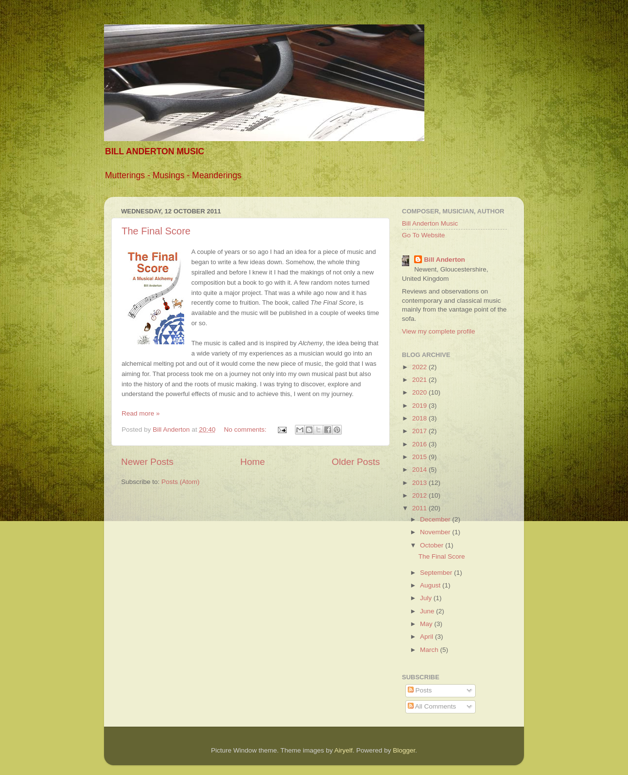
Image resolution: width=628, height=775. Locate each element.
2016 (420, 444)
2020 (420, 392)
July (427, 598)
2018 (420, 418)
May (427, 624)
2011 (420, 508)
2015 (420, 457)
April (427, 636)
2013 (420, 482)
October (432, 545)
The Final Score (156, 231)
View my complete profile (438, 331)
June (428, 611)
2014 (420, 469)
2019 (420, 405)
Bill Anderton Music (430, 223)
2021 (420, 379)
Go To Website (423, 235)
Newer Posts (147, 462)
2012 (420, 495)
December (436, 519)
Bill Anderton (444, 259)
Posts (420, 690)
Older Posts (356, 462)
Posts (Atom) (181, 481)
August (431, 585)
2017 (420, 431)
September (437, 572)
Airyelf (344, 750)
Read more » (141, 413)
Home (252, 462)
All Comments (432, 706)
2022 (420, 367)
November (436, 532)
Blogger (404, 750)
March (430, 649)
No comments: (246, 429)
